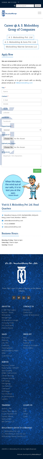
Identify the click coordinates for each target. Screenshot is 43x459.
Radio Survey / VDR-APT (10, 368)
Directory (26, 310)
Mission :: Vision (7, 312)
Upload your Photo (8, 143)
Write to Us (6, 152)
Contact (5, 96)
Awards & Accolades (30, 345)
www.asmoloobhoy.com (11, 227)
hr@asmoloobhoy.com (24, 83)
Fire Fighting (6, 383)
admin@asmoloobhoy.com (12, 221)
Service (5, 362)
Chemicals (5, 345)
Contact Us (28, 306)
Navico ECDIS (6, 419)
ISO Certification (8, 325)
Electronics (6, 338)
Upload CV (6, 135)
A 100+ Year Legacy (9, 310)
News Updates (28, 340)
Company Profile (8, 323)
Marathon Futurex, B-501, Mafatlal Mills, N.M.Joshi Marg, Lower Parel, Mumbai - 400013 (20, 216)
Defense (5, 340)
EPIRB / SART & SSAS (9, 373)
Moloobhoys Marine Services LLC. (14, 436)
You (4, 88)
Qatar (25, 416)
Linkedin (5, 109)
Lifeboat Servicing (8, 378)
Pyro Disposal (7, 394)
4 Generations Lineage (10, 320)
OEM (3, 353)
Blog (24, 338)
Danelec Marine (7, 416)
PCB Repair (6, 391)
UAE (24, 411)
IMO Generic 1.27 (8, 421)
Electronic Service (8, 365)
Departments (7, 126)
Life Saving (5, 381)
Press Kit (27, 334)
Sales (4, 334)
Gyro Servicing (7, 370)
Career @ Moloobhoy (31, 315)
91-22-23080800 (8, 224)
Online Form (27, 312)
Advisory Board (7, 328)
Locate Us (27, 405)
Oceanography (7, 348)
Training (6, 405)
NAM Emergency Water (10, 350)
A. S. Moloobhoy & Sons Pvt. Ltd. (14, 434)
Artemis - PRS (7, 408)
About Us (6, 306)
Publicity (26, 343)
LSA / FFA (5, 343)
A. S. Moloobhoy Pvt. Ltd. (11, 431)
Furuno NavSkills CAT (9, 414)
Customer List (7, 356)
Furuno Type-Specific (9, 411)
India (25, 408)
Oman (25, 414)
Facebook (5, 117)
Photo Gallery (28, 348)
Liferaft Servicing (8, 376)
